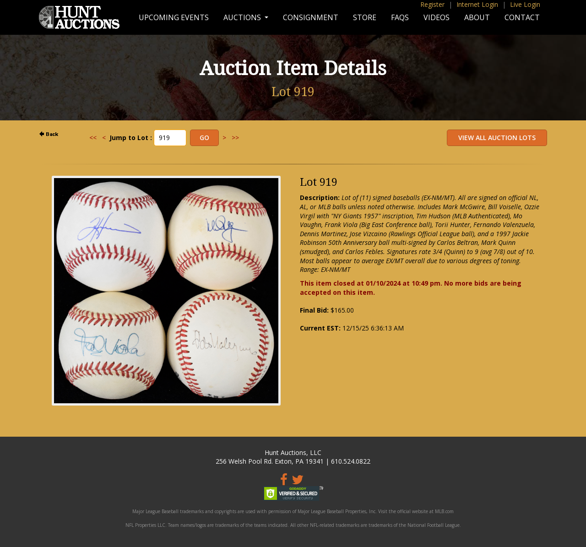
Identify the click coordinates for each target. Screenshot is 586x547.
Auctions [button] (243, 17)
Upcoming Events (174, 17)
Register (432, 4)
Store (364, 17)
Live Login (525, 4)
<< (93, 137)
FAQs (400, 17)
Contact (522, 17)
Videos (436, 17)
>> (235, 137)
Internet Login (477, 4)
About (477, 17)
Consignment (310, 17)
